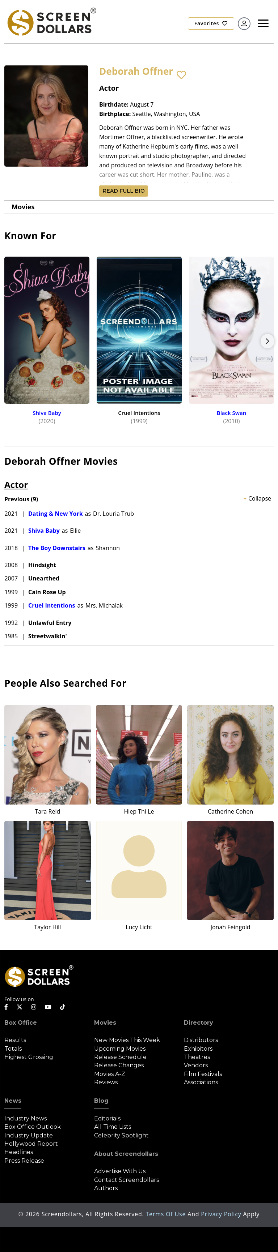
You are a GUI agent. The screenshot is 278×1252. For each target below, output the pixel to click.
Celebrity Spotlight (121, 1135)
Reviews (106, 1082)
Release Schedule (120, 1057)
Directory (198, 1022)
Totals (13, 1048)
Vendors (196, 1065)
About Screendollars (126, 1153)
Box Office (20, 1022)
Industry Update (28, 1135)
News (12, 1100)
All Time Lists (112, 1126)
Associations (201, 1082)
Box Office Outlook (32, 1126)
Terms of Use (167, 1214)
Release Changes (119, 1065)
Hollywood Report (31, 1143)
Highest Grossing (28, 1057)
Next (267, 341)
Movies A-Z (109, 1074)
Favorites (211, 23)
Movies (23, 206)
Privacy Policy (222, 1214)
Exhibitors (198, 1048)
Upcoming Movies (120, 1048)
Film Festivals (203, 1074)
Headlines (18, 1152)
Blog (101, 1100)
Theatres (197, 1057)
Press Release (24, 1160)
